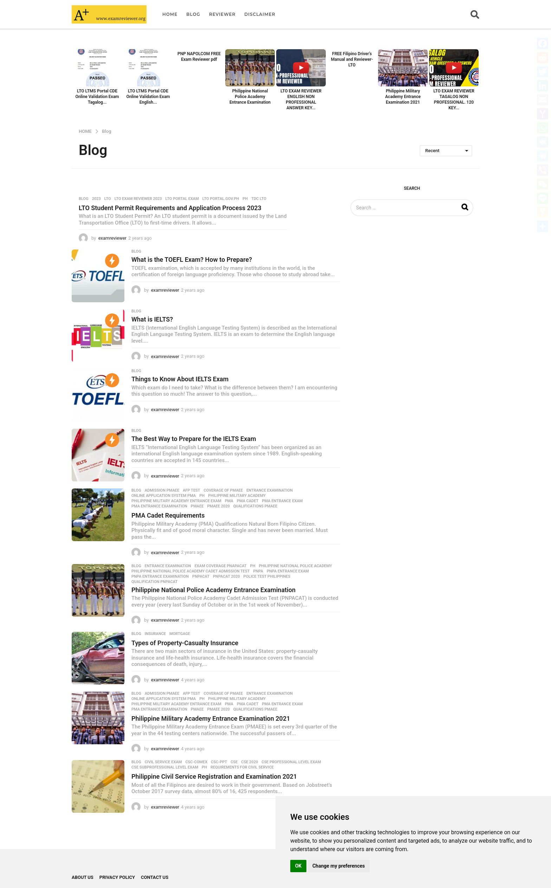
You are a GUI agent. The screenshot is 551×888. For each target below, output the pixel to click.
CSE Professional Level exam (291, 762)
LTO (107, 199)
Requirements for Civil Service (242, 767)
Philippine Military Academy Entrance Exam (176, 501)
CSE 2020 (249, 762)
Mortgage (179, 634)
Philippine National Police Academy (295, 566)
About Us (82, 877)
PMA (229, 501)
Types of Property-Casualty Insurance (184, 643)
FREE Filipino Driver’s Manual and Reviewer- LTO (352, 59)
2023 (96, 199)
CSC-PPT (219, 762)
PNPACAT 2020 (226, 577)
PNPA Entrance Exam (288, 571)
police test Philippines (267, 577)
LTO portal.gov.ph (220, 199)
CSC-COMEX (196, 762)
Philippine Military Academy (237, 496)
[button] (475, 14)
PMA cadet (248, 501)
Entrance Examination (269, 490)
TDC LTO (258, 199)
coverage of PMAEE (223, 490)
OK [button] (298, 866)
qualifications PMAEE (255, 506)
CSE (234, 762)
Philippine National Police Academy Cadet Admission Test (190, 571)
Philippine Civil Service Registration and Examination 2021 (214, 776)
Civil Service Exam (163, 762)
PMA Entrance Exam (282, 501)
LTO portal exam (182, 199)
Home (169, 14)
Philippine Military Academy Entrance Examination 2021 (403, 97)
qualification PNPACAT (154, 582)
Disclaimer (259, 14)
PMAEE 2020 (218, 506)
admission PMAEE (162, 490)
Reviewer (222, 14)
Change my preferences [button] (339, 866)
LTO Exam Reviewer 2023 (138, 199)
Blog (193, 14)
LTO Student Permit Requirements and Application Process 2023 (170, 208)
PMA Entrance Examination (159, 506)
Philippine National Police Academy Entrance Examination (250, 97)
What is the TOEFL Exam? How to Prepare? (191, 259)
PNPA (258, 571)
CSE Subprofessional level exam (164, 767)
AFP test (191, 490)
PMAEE (197, 506)
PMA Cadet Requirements (168, 515)
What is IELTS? (152, 319)
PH (245, 199)
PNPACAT (200, 577)
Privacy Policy (117, 877)
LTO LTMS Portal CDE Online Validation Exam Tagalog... (97, 97)
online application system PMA (163, 496)
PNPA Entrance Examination (160, 577)
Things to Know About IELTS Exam (179, 379)
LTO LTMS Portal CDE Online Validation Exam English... (148, 97)
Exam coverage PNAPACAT (221, 566)
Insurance (155, 634)
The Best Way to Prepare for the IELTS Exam (193, 438)
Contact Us (154, 877)
